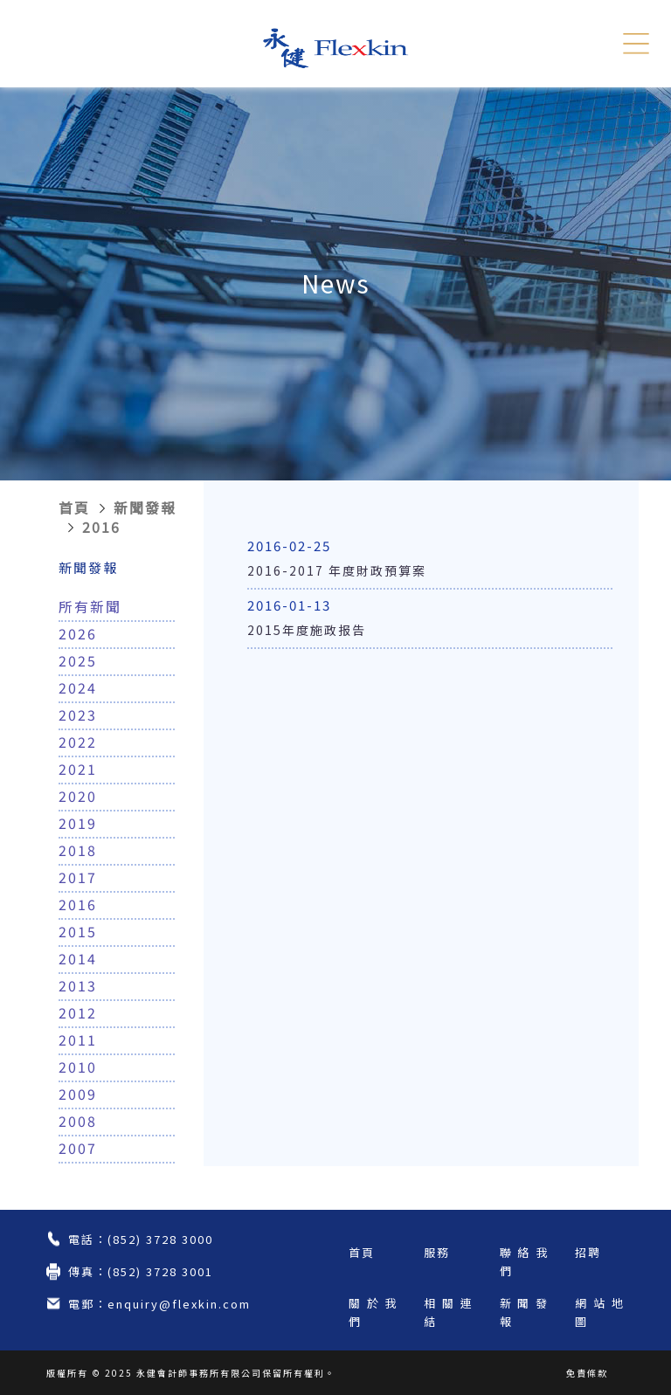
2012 (78, 1012)
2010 (78, 1066)
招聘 (588, 1252)
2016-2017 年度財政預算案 (336, 570)
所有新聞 (90, 606)
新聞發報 (145, 507)
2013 (78, 985)
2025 (78, 660)
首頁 (74, 507)
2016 (101, 526)
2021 (78, 768)
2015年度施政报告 (306, 630)
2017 (78, 877)
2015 (78, 931)
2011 (78, 1039)
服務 (437, 1252)
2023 (78, 714)
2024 (78, 687)
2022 (78, 741)
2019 (78, 822)
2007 (78, 1147)
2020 (78, 795)
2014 (78, 958)
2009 (78, 1093)
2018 (78, 849)
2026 (78, 633)
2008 (78, 1120)
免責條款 (587, 1372)
